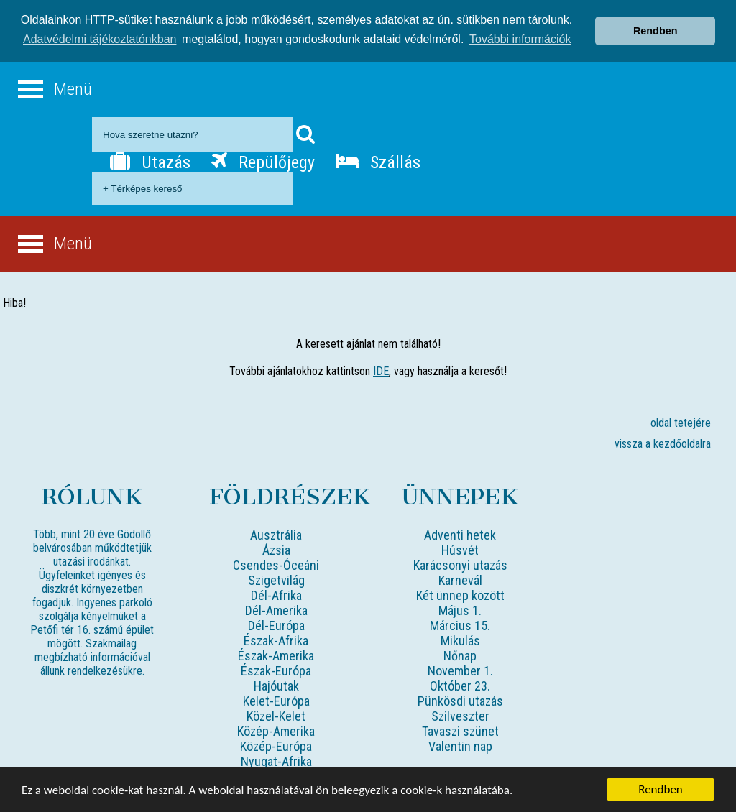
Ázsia (276, 549)
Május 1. (460, 609)
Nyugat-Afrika (276, 760)
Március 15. (460, 624)
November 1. (460, 670)
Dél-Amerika (276, 609)
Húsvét (460, 549)
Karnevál (460, 579)
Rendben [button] (655, 31)
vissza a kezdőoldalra (663, 443)
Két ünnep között (460, 594)
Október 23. (460, 685)
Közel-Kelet (276, 715)
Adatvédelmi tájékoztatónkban (99, 39)
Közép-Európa (276, 745)
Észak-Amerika (276, 655)
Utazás (150, 162)
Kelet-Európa (276, 700)
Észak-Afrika (276, 639)
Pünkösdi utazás (460, 700)
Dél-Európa (276, 624)
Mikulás (460, 639)
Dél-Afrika (276, 594)
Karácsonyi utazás (460, 564)
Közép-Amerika (276, 730)
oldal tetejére (680, 422)
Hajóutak (276, 685)
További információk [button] (520, 39)
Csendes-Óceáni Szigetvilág (276, 572)
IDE (381, 370)
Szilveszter (460, 715)
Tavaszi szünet (460, 730)
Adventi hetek (460, 534)
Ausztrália (276, 534)
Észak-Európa (276, 670)
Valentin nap (460, 745)
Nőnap (460, 655)
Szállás (378, 162)
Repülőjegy (263, 162)
